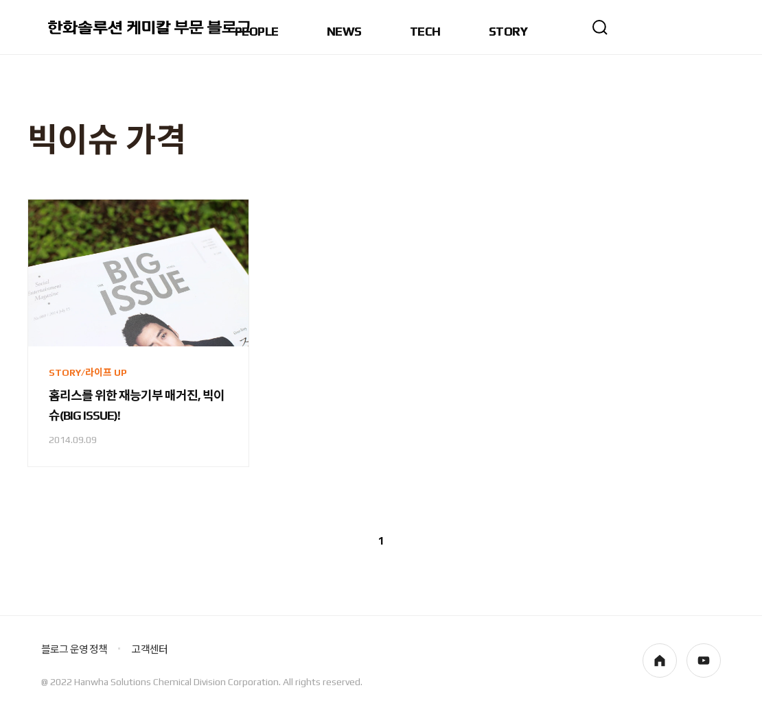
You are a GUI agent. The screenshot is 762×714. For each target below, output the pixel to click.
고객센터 (149, 649)
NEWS (344, 31)
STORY (508, 31)
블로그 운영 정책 (74, 649)
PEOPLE (257, 31)
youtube (703, 660)
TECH (425, 31)
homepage (660, 660)
